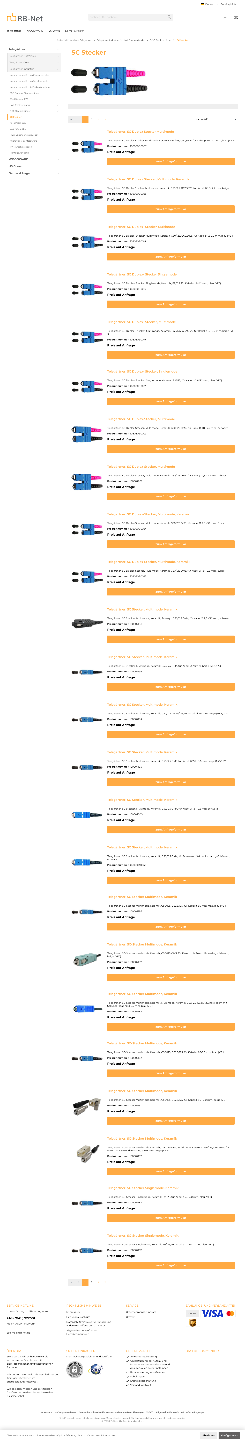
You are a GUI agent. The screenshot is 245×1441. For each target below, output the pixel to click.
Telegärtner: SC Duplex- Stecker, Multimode (141, 322)
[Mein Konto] (225, 17)
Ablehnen (208, 1435)
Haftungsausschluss (78, 1317)
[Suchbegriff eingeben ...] (127, 17)
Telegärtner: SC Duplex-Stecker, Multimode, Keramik (148, 514)
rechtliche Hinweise (83, 1305)
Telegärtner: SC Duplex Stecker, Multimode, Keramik (148, 179)
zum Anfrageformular (171, 161)
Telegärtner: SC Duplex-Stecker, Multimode (141, 419)
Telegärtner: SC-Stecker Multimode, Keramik (142, 897)
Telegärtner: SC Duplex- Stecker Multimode (141, 227)
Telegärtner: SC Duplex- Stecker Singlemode (142, 274)
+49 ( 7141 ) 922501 (21, 1318)
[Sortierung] (216, 119)
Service (132, 1305)
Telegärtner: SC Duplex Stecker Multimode (140, 132)
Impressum (73, 1312)
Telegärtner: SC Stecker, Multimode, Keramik (142, 609)
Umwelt (131, 1317)
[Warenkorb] (235, 17)
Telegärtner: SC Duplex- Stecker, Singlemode (142, 371)
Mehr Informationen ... (106, 1435)
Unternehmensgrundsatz (141, 1312)
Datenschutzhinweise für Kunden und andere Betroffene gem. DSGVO (115, 1412)
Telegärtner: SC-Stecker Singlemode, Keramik (143, 1188)
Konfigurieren (229, 1435)
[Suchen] (169, 17)
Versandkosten (113, 1418)
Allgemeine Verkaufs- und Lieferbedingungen (180, 1412)
